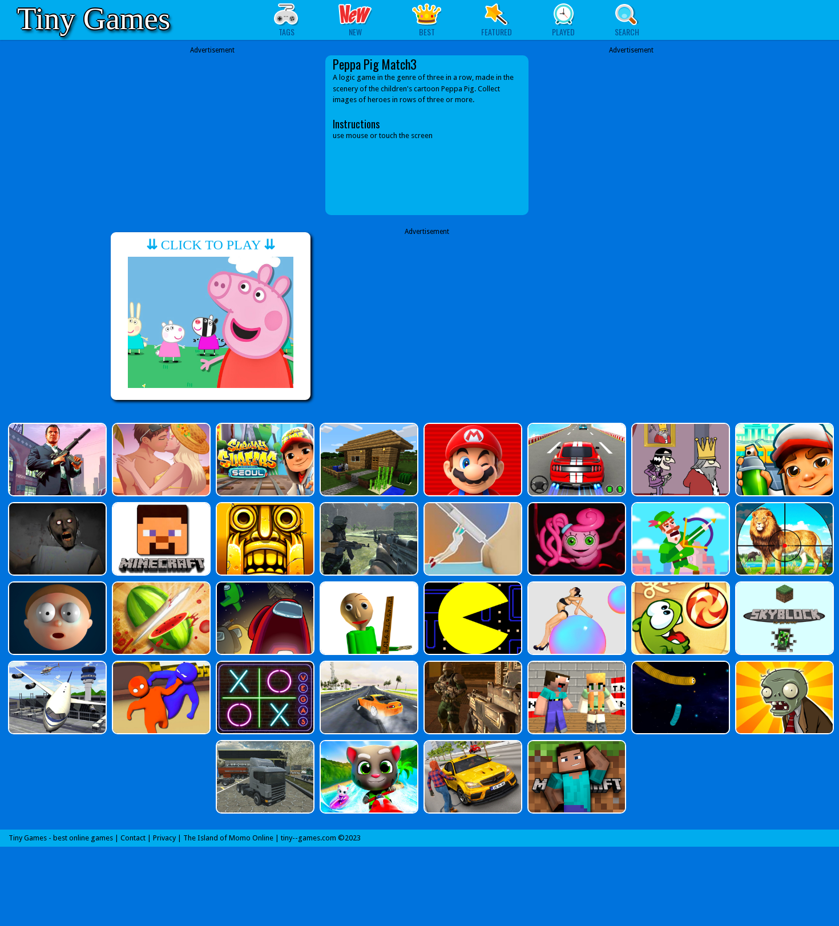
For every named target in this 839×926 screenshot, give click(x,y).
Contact (133, 838)
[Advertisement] (212, 135)
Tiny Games (93, 18)
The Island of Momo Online (228, 838)
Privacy (164, 838)
